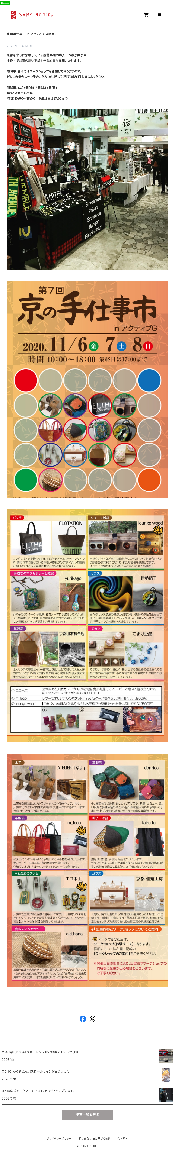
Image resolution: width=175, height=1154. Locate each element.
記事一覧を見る (87, 1115)
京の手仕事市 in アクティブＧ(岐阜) (31, 34)
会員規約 (122, 1138)
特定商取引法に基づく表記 (95, 1138)
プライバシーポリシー (59, 1138)
